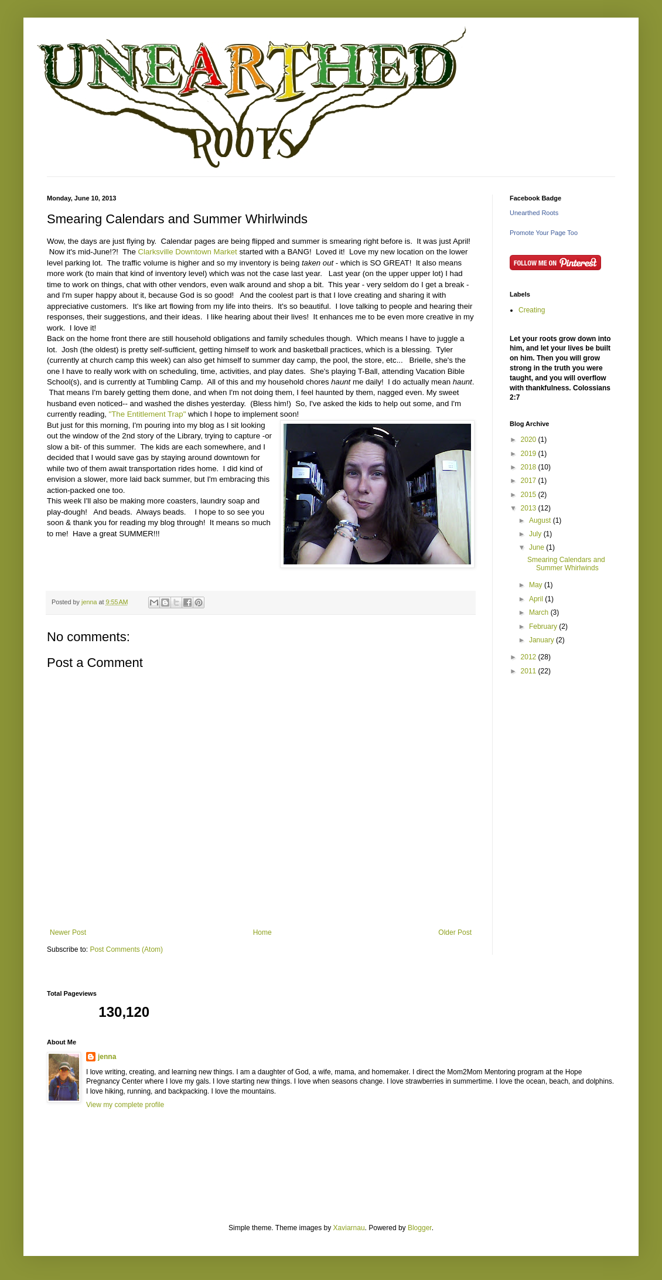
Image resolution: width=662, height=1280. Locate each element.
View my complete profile (125, 1105)
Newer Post (68, 932)
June (537, 547)
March (540, 612)
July (536, 534)
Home (262, 932)
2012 (529, 657)
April (537, 599)
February (544, 626)
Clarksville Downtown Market (187, 251)
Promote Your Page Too (544, 232)
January (542, 640)
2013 (529, 508)
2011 (529, 671)
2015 (529, 495)
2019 (529, 454)
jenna (107, 1057)
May (536, 585)
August (541, 520)
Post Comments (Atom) (126, 949)
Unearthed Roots (534, 212)
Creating (531, 310)
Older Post (455, 932)
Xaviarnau (349, 1228)
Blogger (420, 1228)
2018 (529, 467)
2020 (529, 439)
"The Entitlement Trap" (147, 414)
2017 (529, 480)
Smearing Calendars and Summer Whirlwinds (566, 564)
